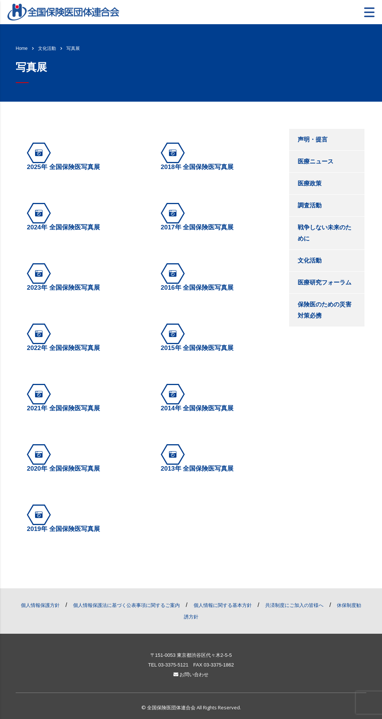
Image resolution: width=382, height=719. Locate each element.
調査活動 (310, 205)
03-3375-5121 (173, 665)
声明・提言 (313, 139)
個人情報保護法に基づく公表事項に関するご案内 (126, 605)
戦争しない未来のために (324, 233)
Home (22, 48)
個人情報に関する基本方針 (223, 605)
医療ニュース (316, 161)
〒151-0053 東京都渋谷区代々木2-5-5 (191, 655)
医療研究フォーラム (324, 282)
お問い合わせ (191, 674)
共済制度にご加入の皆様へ (294, 605)
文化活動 (310, 260)
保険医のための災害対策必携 (324, 310)
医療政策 (310, 183)
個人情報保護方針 (40, 605)
